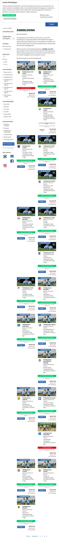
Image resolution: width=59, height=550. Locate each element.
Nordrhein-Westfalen (6, 125)
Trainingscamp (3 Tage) (7, 84)
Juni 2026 (6, 109)
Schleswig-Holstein (8, 139)
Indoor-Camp (7, 72)
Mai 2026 (6, 106)
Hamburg (6, 128)
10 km (5, 59)
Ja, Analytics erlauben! (9, 15)
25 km (5, 62)
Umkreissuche (5, 55)
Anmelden (51, 24)
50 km (5, 64)
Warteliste (42, 130)
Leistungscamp (8, 74)
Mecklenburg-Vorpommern (7, 131)
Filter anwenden (8, 144)
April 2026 (6, 104)
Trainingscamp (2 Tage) (7, 80)
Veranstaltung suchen (8, 32)
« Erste (28, 536)
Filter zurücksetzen (9, 148)
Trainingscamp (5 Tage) (7, 92)
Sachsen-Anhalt (7, 134)
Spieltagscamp (8, 77)
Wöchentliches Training (7, 96)
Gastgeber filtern (8, 37)
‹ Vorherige (34, 536)
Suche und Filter (8, 28)
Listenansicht (7, 49)
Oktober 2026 (7, 116)
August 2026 (7, 114)
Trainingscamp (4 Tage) (7, 88)
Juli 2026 (5, 111)
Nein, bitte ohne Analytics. (10, 18)
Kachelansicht (7, 46)
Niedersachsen (7, 137)
